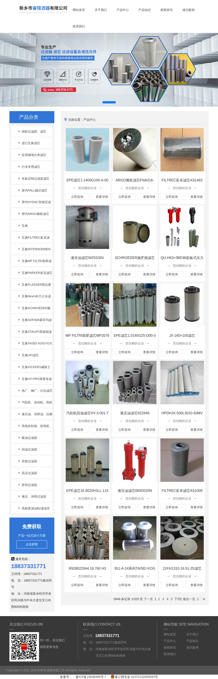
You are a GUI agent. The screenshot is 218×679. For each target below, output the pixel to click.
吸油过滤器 (27, 438)
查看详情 (102, 197)
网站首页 (79, 10)
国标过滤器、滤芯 (31, 131)
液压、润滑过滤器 (31, 496)
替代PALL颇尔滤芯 (32, 190)
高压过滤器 (27, 473)
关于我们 (101, 10)
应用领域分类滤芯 (31, 155)
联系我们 (79, 26)
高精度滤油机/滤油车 (33, 508)
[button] (109, 102)
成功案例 (188, 10)
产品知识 (144, 10)
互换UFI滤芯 (28, 355)
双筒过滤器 (27, 485)
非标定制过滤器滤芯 (33, 178)
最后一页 (189, 599)
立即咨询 (77, 197)
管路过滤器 (27, 461)
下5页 (178, 599)
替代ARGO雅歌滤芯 (33, 214)
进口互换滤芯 (28, 143)
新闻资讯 (166, 10)
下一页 (148, 599)
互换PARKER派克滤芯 (34, 273)
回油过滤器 (27, 449)
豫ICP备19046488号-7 (91, 677)
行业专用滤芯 (28, 166)
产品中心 (123, 10)
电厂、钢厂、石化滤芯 (34, 390)
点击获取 (32, 544)
